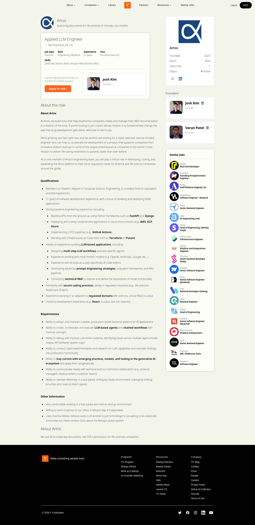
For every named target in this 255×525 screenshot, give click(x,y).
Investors (160, 471)
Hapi (182, 288)
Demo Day (161, 475)
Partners (143, 5)
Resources (164, 5)
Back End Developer (189, 166)
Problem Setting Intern (191, 333)
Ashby (182, 184)
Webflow (183, 268)
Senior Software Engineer (192, 270)
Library (112, 5)
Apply (245, 5)
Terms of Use (197, 498)
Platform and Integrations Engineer (192, 249)
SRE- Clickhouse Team (190, 353)
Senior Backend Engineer (192, 208)
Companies (92, 5)
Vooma (183, 245)
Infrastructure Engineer (191, 239)
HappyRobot (185, 195)
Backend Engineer (189, 301)
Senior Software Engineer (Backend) (192, 281)
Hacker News (162, 484)
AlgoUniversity (186, 330)
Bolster (183, 164)
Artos (61, 20)
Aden (182, 216)
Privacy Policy (198, 484)
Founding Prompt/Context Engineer (192, 177)
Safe (158, 480)
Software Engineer (189, 364)
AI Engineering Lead (190, 218)
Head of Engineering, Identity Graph (194, 229)
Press (194, 471)
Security (195, 494)
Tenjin (182, 205)
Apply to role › (58, 88)
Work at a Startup (130, 471)
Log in (234, 5)
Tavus (182, 277)
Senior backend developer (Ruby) (192, 260)
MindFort (184, 361)
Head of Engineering (190, 312)
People (194, 475)
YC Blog (195, 462)
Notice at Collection (201, 489)
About (71, 5)
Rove (182, 340)
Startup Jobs (187, 5)
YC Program (127, 462)
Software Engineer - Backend (194, 197)
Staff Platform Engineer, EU (193, 187)
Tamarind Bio (185, 236)
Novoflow (184, 173)
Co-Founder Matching (132, 475)
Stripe (182, 225)
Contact (195, 466)
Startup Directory (164, 462)
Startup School (128, 466)
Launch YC (161, 489)
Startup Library (163, 466)
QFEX (182, 299)
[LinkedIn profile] (180, 79)
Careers (195, 480)
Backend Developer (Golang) (194, 291)
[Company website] (172, 79)
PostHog (184, 351)
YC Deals (161, 494)
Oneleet (183, 318)
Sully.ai (183, 309)
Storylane (184, 256)
